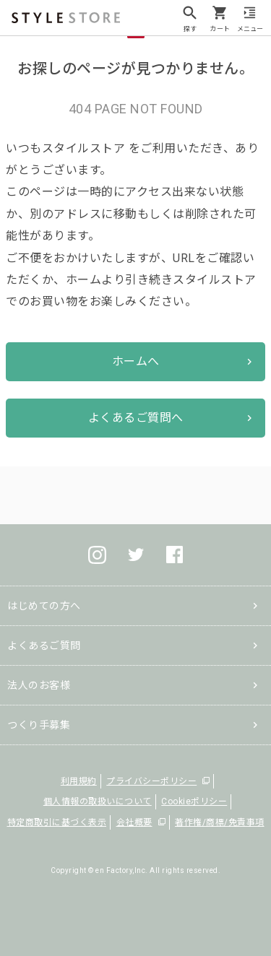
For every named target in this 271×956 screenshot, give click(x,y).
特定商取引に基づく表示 (57, 822)
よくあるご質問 (44, 645)
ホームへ (136, 361)
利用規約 (79, 781)
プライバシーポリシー (151, 781)
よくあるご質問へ (136, 418)
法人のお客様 (38, 685)
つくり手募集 (38, 725)
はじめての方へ (44, 606)
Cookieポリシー (194, 801)
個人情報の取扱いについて (97, 801)
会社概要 (134, 822)
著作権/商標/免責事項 (219, 822)
